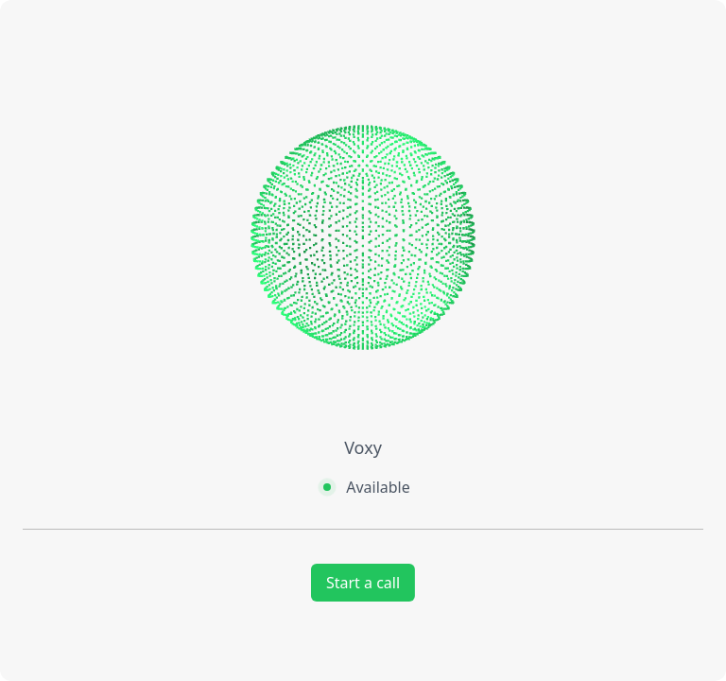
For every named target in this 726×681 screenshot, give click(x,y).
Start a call (363, 582)
